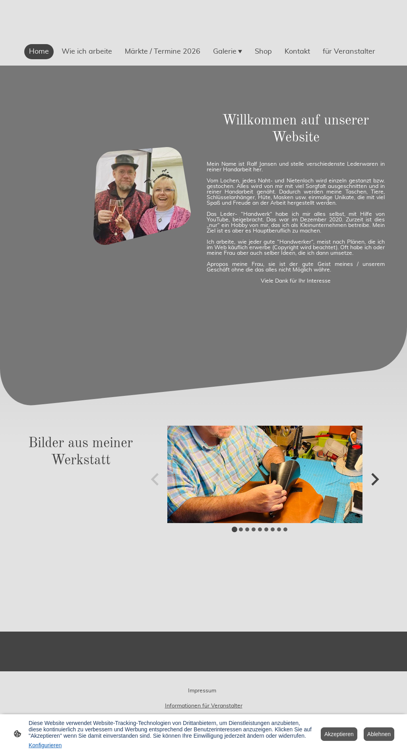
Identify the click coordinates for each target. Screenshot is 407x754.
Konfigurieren (45, 745)
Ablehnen (379, 734)
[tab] (234, 529)
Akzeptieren (339, 734)
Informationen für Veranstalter (203, 706)
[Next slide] (374, 479)
